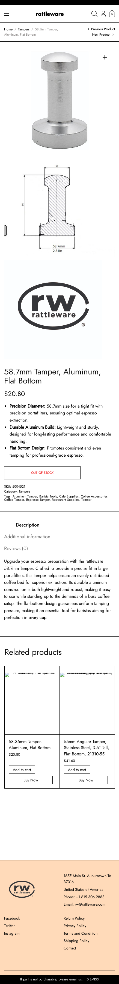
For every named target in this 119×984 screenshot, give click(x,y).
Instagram (12, 933)
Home (8, 29)
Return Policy (74, 918)
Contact (70, 948)
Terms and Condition (80, 933)
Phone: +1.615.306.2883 (84, 897)
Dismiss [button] (93, 979)
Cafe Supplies (69, 496)
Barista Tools (48, 496)
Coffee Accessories (94, 496)
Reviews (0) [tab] (16, 548)
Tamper (86, 499)
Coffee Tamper (14, 499)
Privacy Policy (75, 925)
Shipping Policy (76, 940)
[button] (104, 57)
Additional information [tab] (27, 536)
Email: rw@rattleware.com (84, 904)
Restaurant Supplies (65, 499)
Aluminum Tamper (25, 496)
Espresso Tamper (38, 499)
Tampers (23, 29)
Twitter (9, 925)
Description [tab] (27, 524)
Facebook (12, 918)
